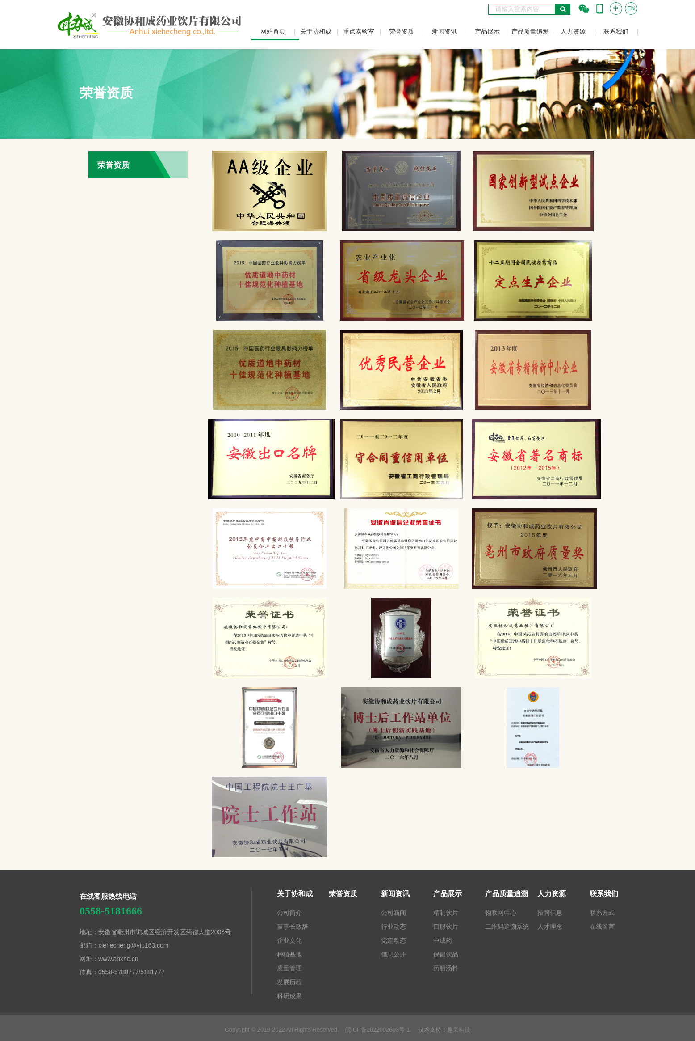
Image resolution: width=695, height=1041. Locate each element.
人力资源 (573, 31)
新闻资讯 (444, 31)
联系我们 (615, 31)
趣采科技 (458, 1029)
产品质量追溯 (530, 31)
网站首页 (272, 31)
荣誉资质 (401, 31)
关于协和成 (315, 31)
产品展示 (487, 31)
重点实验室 (358, 31)
